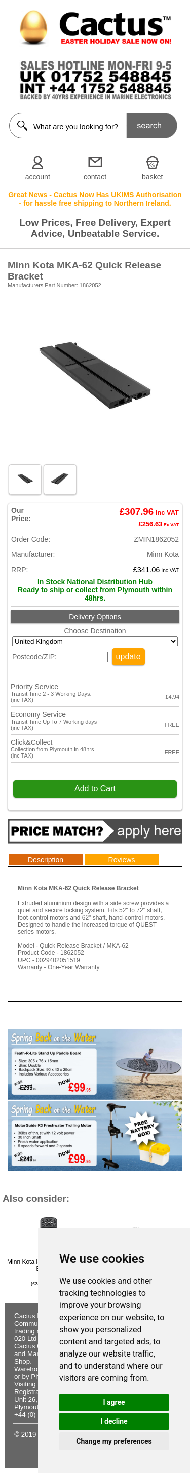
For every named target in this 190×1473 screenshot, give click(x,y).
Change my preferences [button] (113, 1441)
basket (152, 177)
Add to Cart (95, 788)
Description (45, 860)
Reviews (121, 860)
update (128, 656)
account (37, 177)
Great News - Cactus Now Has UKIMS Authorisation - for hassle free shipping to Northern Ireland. (95, 199)
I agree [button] (114, 1402)
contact (95, 177)
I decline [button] (113, 1421)
